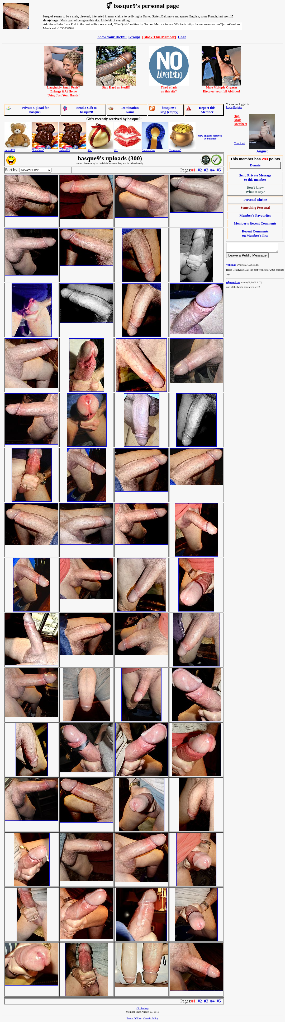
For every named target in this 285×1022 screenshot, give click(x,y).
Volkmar (231, 266)
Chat (182, 37)
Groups (134, 37)
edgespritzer (233, 283)
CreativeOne (148, 150)
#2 (200, 170)
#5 (219, 170)
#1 (193, 170)
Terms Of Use (134, 1018)
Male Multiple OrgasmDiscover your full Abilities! (221, 88)
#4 (212, 170)
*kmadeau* (38, 150)
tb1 (116, 150)
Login (229, 107)
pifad (89, 150)
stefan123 (9, 150)
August (262, 151)
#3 (206, 170)
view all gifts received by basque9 (210, 137)
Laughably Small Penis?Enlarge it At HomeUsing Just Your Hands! (63, 90)
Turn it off (239, 143)
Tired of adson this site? (169, 88)
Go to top (142, 1008)
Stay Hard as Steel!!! (116, 86)
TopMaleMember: (240, 120)
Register (237, 107)
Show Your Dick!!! (112, 37)
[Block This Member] (159, 37)
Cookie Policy (150, 1018)
